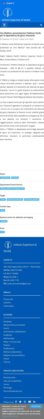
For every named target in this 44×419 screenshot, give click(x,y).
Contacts (7, 302)
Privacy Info (8, 299)
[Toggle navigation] (4, 25)
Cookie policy (9, 306)
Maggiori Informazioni (10, 416)
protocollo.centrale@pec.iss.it (19, 283)
